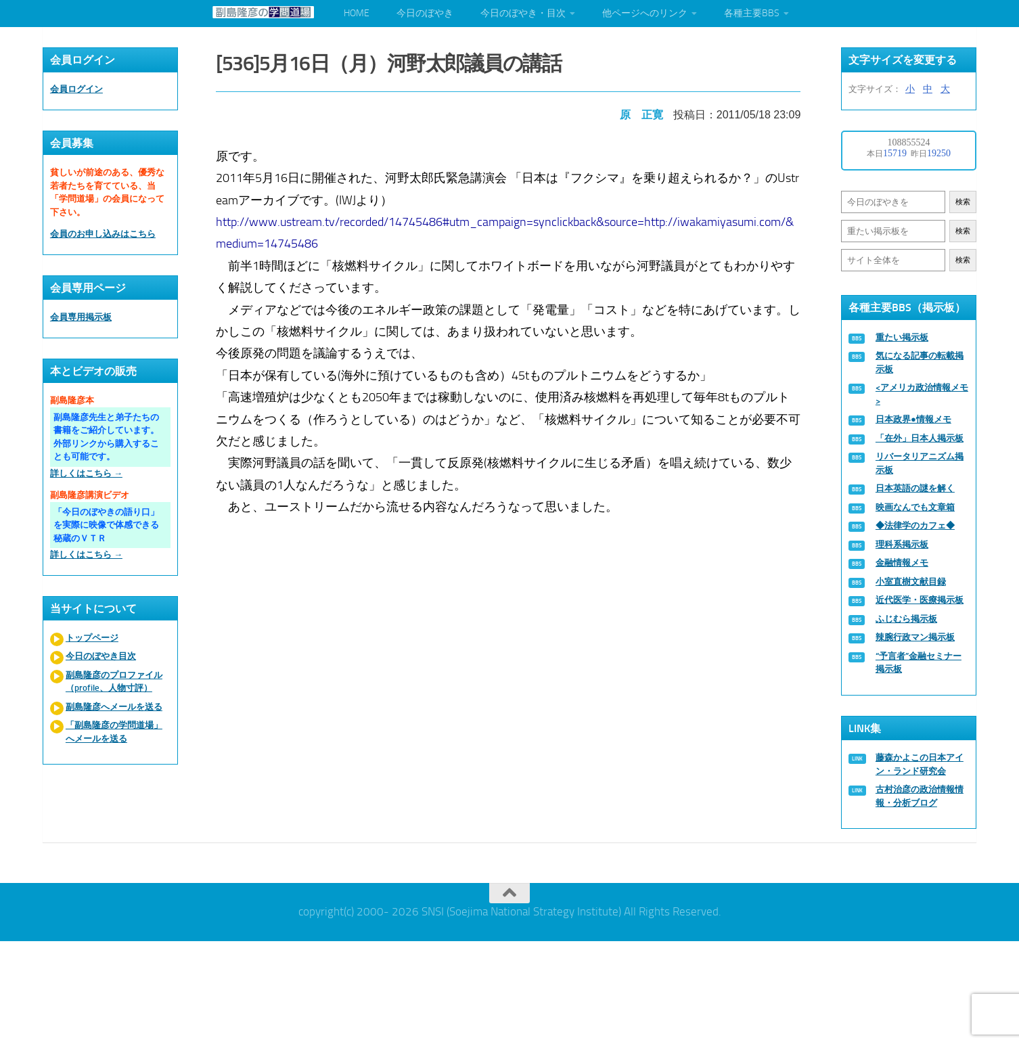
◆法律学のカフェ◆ (915, 525)
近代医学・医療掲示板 (920, 600)
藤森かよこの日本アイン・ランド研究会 (920, 764)
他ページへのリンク (644, 13)
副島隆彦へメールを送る (114, 707)
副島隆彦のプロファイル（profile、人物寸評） (114, 682)
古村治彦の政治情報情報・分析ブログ (920, 796)
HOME (356, 13)
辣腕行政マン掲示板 (915, 637)
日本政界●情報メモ (913, 419)
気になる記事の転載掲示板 (920, 362)
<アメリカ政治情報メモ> (922, 394)
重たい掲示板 (902, 337)
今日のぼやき (425, 13)
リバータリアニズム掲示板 (920, 463)
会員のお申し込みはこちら (103, 234)
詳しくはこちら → (86, 473)
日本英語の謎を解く (915, 488)
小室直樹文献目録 (911, 581)
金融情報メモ (902, 563)
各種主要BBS (751, 13)
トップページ (92, 638)
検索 (962, 202)
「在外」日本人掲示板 (920, 438)
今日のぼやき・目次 (523, 13)
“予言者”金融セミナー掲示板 (918, 663)
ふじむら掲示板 (906, 619)
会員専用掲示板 (81, 317)
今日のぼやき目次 (101, 656)
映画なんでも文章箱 (915, 507)
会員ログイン (76, 89)
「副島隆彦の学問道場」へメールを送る (114, 732)
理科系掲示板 (902, 544)
